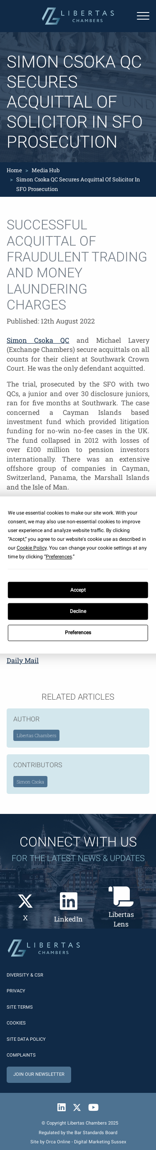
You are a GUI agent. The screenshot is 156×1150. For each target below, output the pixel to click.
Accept (78, 590)
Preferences (78, 633)
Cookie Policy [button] (32, 548)
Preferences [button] (59, 557)
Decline (78, 611)
